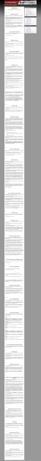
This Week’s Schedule (28, 20)
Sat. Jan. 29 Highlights (28, 21)
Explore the (29, 32)
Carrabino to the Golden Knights (29, 12)
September (12, 9)
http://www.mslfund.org (8, 187)
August (9, 9)
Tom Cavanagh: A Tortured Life (8, 35)
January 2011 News (28, 27)
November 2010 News (28, 29)
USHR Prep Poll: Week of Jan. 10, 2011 (9, 269)
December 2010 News (28, 28)
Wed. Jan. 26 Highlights (28, 23)
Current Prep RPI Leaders (29, 19)
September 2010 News (28, 31)
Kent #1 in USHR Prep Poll (29, 13)
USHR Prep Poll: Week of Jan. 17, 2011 (9, 216)
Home (31, 0)
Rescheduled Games (28, 18)
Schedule (6, 60)
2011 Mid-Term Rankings (8, 262)
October (14, 9)
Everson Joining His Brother (29, 11)
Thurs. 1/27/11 (27, 22)
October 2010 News (28, 30)
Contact (32, 0)
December (19, 9)
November (16, 9)
